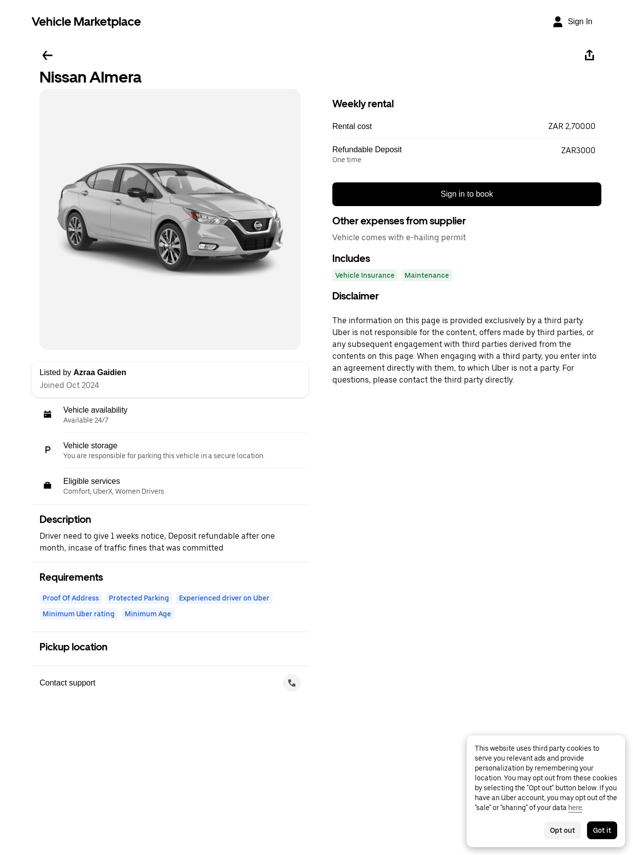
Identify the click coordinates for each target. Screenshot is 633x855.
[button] (466, 126)
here (575, 808)
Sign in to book (467, 194)
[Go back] (47, 55)
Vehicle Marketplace (86, 21)
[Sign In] (572, 22)
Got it (602, 830)
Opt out (562, 830)
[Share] (589, 55)
